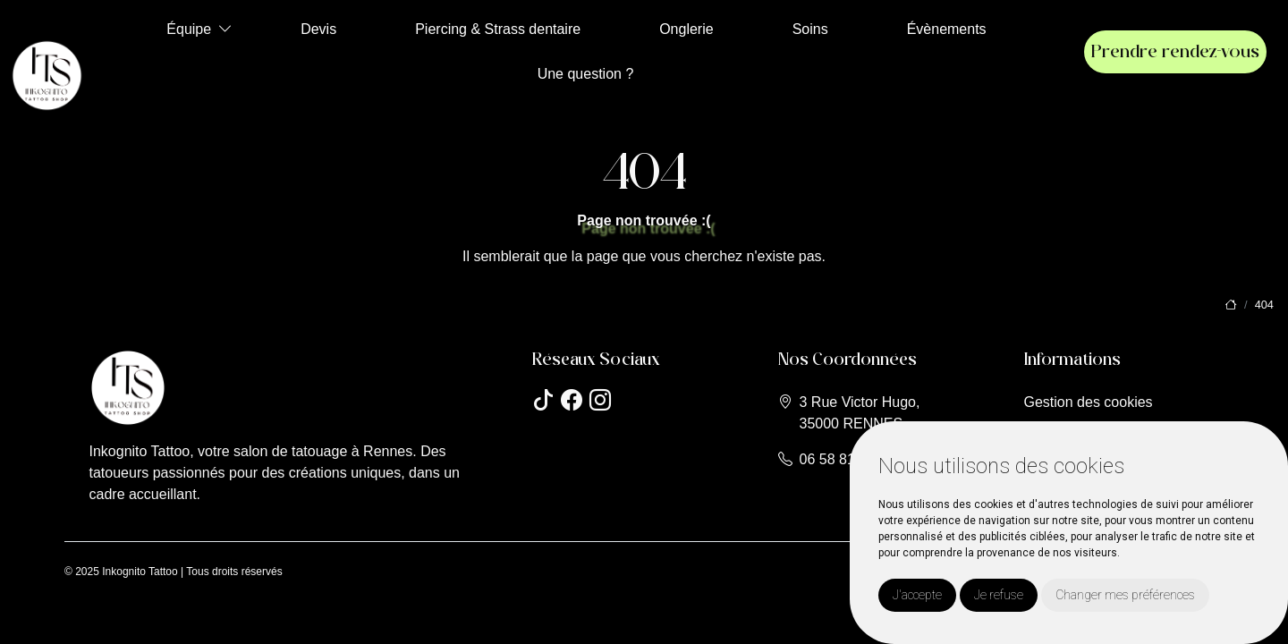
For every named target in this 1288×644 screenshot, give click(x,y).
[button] (225, 29)
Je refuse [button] (998, 595)
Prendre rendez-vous (1175, 51)
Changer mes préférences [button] (1125, 595)
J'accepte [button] (917, 595)
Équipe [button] (188, 29)
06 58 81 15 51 (847, 459)
